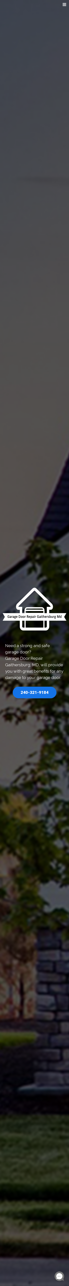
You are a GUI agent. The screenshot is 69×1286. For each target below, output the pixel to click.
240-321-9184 (35, 692)
